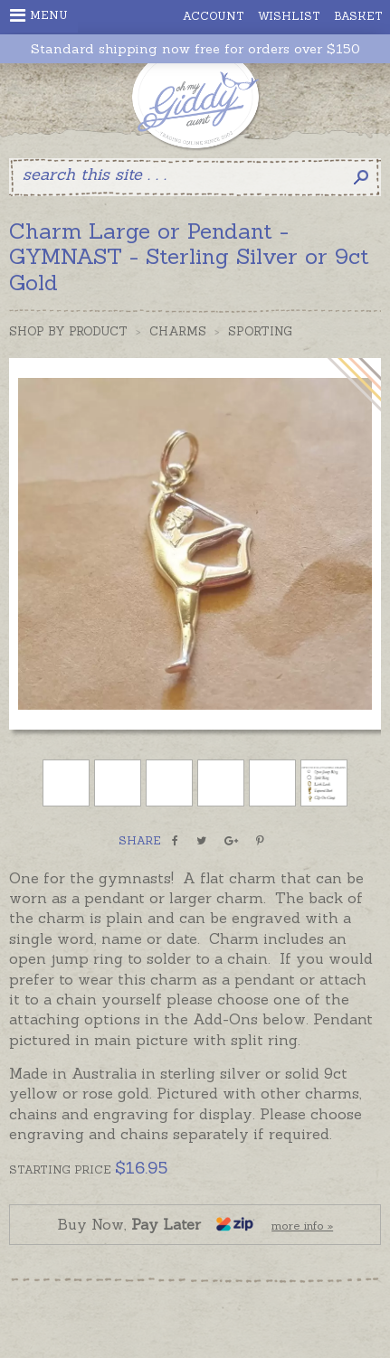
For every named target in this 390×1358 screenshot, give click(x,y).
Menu (39, 15)
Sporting (260, 331)
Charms (177, 331)
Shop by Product (68, 331)
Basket (358, 16)
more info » (302, 1225)
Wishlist (289, 16)
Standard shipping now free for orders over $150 (195, 49)
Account (213, 16)
